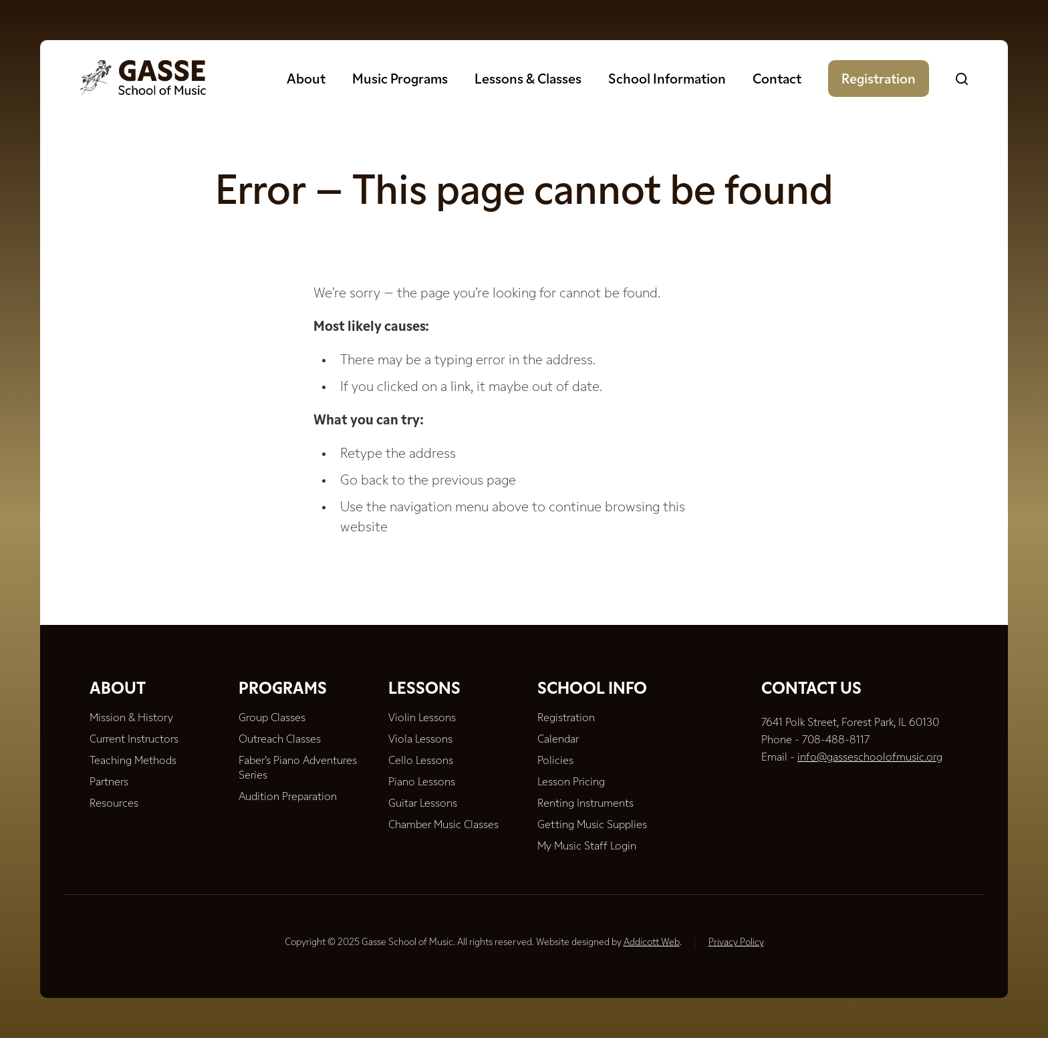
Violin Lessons (422, 718)
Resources (114, 804)
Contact (777, 80)
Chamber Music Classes (443, 825)
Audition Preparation (288, 797)
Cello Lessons (420, 761)
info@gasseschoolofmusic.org (869, 758)
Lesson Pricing (571, 782)
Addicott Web (652, 943)
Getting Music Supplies (592, 825)
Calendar (558, 740)
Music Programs (400, 80)
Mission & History (131, 718)
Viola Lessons (420, 740)
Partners (109, 782)
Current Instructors (134, 740)
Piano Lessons (421, 782)
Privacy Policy (736, 943)
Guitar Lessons (422, 804)
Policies (555, 761)
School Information (667, 80)
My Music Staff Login (586, 846)
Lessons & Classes (528, 80)
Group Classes (272, 718)
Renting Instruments (585, 804)
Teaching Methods (133, 761)
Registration (878, 80)
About (306, 80)
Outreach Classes (280, 740)
